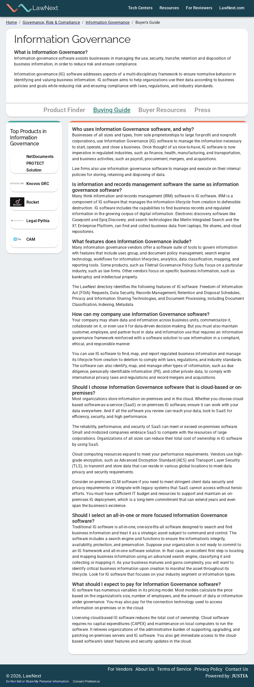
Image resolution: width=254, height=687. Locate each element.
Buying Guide (111, 110)
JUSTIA (240, 675)
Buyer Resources (162, 110)
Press (202, 110)
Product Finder (64, 110)
